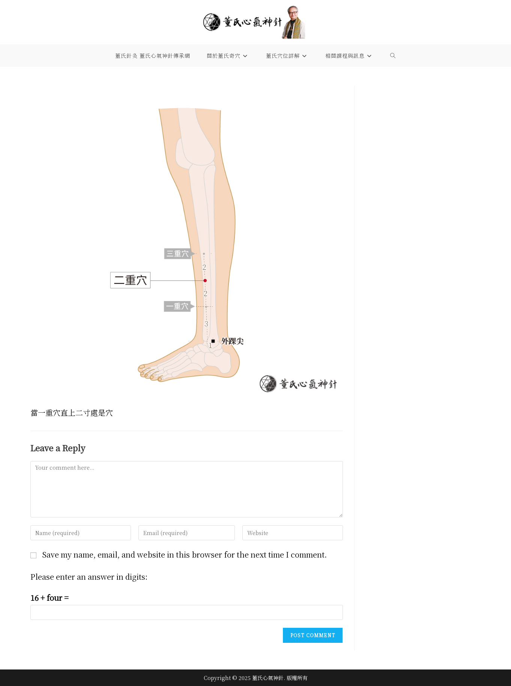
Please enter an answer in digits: (88, 576)
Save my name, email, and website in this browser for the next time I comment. (184, 554)
